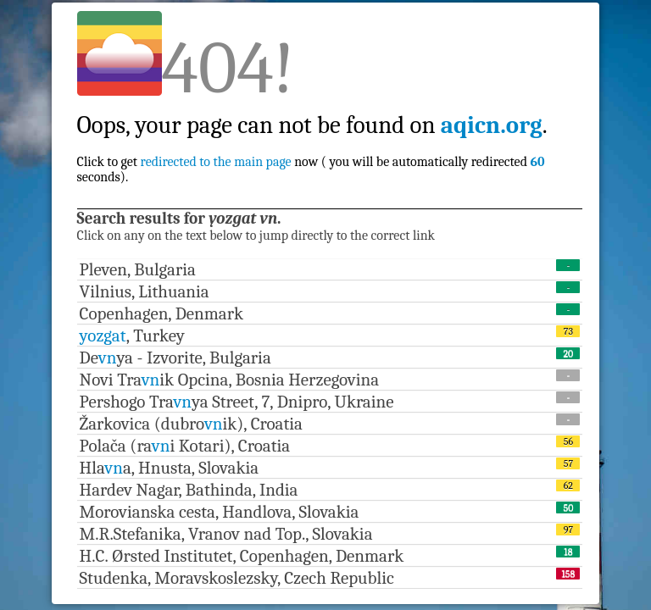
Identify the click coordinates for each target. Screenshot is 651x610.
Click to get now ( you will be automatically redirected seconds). (312, 132)
